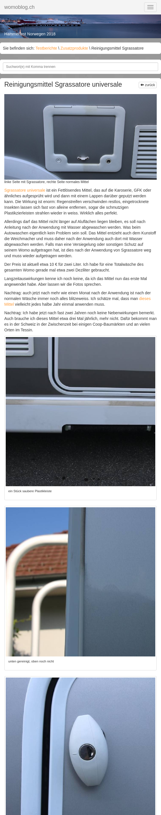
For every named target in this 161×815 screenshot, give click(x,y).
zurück (147, 85)
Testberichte (46, 48)
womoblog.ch (19, 7)
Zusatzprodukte (74, 48)
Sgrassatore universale (24, 190)
